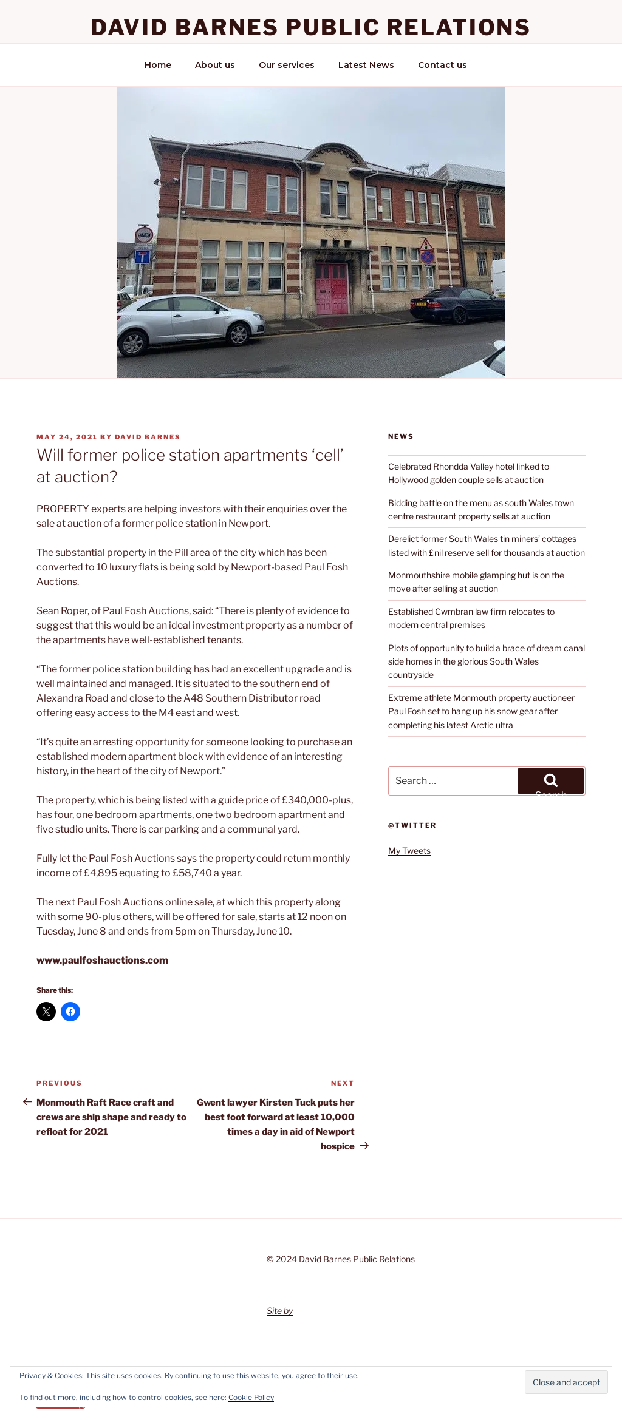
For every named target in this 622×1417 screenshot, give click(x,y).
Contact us (442, 64)
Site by (280, 1310)
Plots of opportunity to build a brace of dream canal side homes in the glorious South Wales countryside (486, 661)
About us (215, 64)
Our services (287, 64)
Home (158, 64)
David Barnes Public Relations (311, 27)
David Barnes (148, 437)
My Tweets (409, 850)
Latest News (366, 64)
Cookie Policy (251, 1397)
